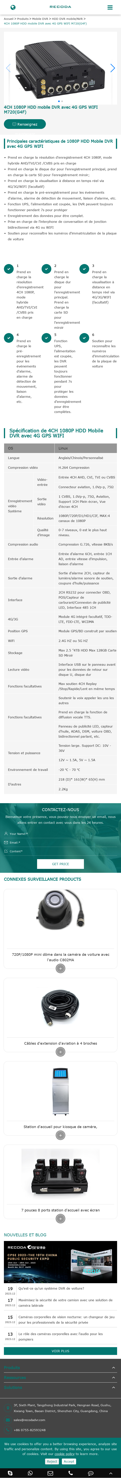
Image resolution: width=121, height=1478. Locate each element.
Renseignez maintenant (24, 125)
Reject (52, 1461)
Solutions (13, 1387)
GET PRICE (60, 864)
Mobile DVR (40, 18)
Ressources (15, 1377)
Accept (69, 1461)
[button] (112, 68)
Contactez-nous (60, 809)
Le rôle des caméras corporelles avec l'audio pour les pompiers (61, 1336)
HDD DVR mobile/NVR (67, 18)
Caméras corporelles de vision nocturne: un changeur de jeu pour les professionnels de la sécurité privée (67, 1319)
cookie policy (65, 1454)
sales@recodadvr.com (24, 1420)
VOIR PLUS (60, 1351)
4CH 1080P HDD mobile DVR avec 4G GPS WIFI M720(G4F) (45, 23)
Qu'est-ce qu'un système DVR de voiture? (51, 1288)
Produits (22, 18)
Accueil (8, 18)
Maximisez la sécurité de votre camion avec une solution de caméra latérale (66, 1302)
